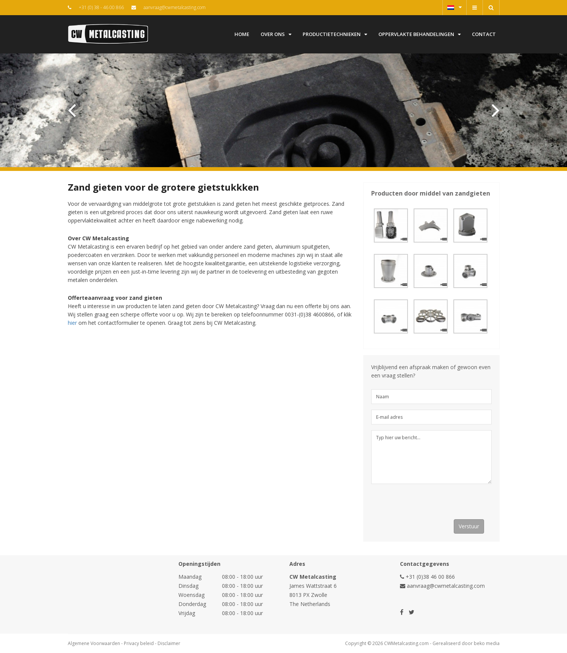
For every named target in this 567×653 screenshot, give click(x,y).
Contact (484, 34)
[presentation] (428, 504)
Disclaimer (169, 643)
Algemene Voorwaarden (94, 643)
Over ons (276, 34)
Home (241, 34)
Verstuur (469, 526)
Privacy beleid (139, 643)
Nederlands (454, 7)
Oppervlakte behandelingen (419, 34)
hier (72, 322)
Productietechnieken (335, 34)
